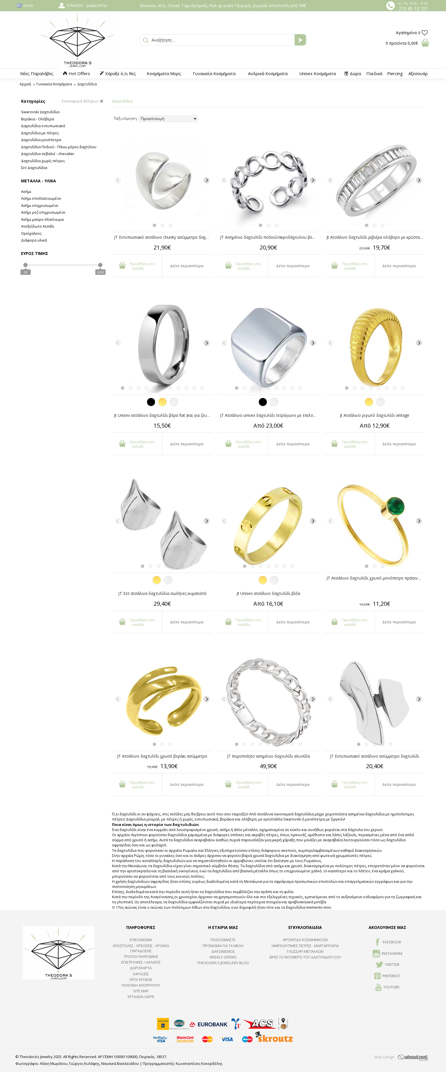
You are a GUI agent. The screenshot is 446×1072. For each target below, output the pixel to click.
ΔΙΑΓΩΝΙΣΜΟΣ (223, 951)
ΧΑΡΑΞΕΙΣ (141, 973)
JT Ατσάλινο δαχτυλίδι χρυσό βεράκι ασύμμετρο (162, 756)
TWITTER (387, 965)
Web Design (384, 1056)
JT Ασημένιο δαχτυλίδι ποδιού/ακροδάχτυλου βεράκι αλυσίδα (269, 237)
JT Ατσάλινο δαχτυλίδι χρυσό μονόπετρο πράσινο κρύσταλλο (376, 578)
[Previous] (118, 180)
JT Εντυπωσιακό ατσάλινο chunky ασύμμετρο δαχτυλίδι (163, 237)
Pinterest (387, 976)
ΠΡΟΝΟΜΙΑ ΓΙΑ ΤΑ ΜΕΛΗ (223, 945)
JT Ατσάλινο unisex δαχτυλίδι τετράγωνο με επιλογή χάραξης (269, 415)
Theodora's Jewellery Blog (223, 962)
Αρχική (25, 84)
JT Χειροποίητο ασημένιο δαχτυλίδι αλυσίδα (268, 756)
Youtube (387, 987)
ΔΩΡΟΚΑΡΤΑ (141, 967)
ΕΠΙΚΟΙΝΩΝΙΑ (141, 939)
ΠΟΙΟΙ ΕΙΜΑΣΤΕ (223, 939)
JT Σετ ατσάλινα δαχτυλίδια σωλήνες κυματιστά (162, 593)
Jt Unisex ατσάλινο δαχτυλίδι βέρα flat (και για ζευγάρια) (163, 415)
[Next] (206, 180)
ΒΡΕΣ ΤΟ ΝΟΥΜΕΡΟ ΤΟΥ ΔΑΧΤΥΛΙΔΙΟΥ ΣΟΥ (305, 957)
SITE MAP (141, 990)
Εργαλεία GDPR (141, 996)
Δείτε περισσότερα (186, 265)
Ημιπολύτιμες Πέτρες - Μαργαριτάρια (305, 945)
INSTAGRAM (387, 954)
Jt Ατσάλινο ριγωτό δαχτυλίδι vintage (374, 415)
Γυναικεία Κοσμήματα (54, 84)
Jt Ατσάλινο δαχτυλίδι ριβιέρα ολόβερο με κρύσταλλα (376, 237)
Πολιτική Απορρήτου (140, 985)
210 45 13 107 (413, 8)
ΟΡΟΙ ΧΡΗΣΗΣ (140, 979)
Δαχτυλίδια (87, 84)
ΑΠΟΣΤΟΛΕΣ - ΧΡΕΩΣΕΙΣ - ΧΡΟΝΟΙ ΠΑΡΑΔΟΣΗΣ (141, 948)
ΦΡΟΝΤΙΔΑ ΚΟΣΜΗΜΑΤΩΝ (305, 939)
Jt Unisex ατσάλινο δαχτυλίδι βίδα (268, 593)
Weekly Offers (223, 957)
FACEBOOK (387, 942)
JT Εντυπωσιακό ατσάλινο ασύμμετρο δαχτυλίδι (374, 756)
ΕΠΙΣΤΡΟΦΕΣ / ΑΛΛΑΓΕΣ (141, 962)
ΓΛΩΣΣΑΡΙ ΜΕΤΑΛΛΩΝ (305, 951)
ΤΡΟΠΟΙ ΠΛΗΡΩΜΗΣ (141, 956)
